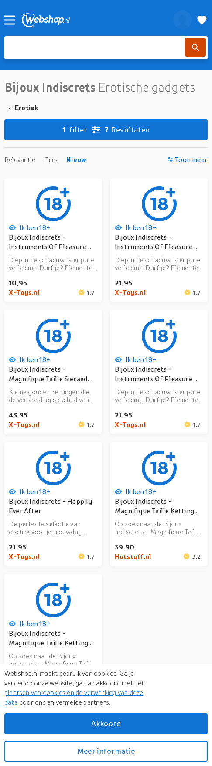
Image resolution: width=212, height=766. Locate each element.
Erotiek (26, 108)
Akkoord (106, 723)
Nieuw (76, 159)
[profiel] (182, 19)
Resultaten (106, 130)
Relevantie (19, 159)
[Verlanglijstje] (202, 19)
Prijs (51, 159)
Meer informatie (106, 751)
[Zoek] (195, 47)
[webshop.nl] (92, 20)
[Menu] (9, 20)
